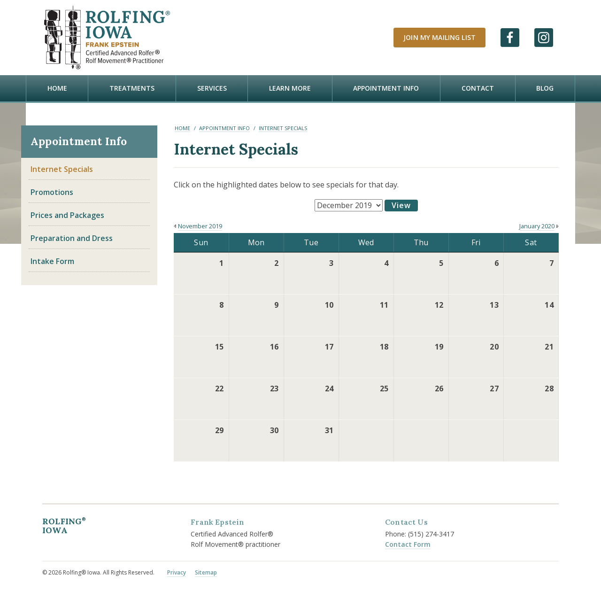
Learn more (290, 88)
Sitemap (206, 572)
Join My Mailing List (439, 37)
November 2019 (200, 225)
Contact (478, 88)
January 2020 (537, 225)
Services (212, 88)
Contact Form (408, 543)
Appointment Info (386, 88)
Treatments (131, 88)
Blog (545, 88)
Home (57, 88)
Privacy (176, 572)
